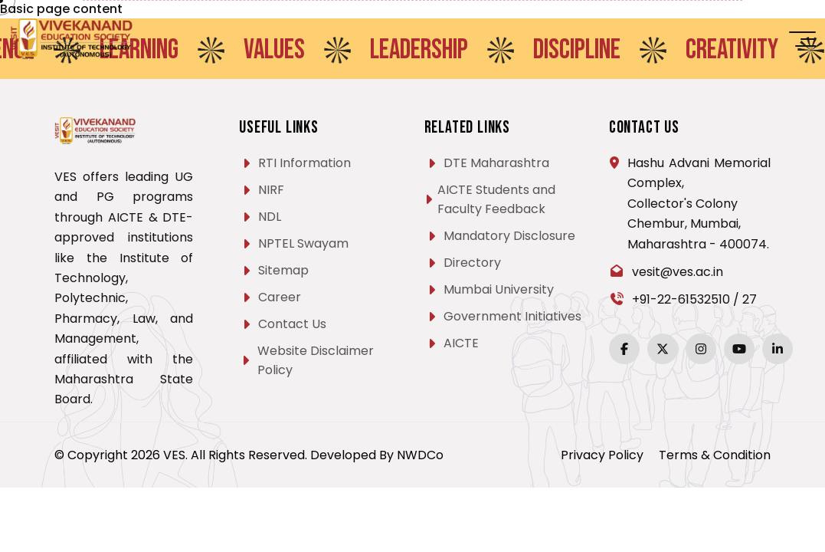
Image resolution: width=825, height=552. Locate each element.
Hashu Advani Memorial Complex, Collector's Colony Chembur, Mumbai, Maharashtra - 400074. (699, 203)
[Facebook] (624, 349)
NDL (269, 216)
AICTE (461, 343)
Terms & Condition (715, 455)
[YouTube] (739, 349)
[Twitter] (662, 349)
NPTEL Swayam (303, 243)
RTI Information (304, 163)
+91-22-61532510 (681, 299)
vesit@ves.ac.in (677, 272)
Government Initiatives (512, 316)
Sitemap (283, 270)
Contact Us (292, 324)
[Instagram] (701, 349)
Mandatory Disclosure (509, 236)
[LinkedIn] (777, 349)
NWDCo (420, 455)
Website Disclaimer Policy (315, 360)
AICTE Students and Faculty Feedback (496, 199)
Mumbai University (499, 289)
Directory (472, 262)
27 (749, 299)
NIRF (271, 190)
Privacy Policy (602, 455)
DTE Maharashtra (496, 163)
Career (279, 297)
